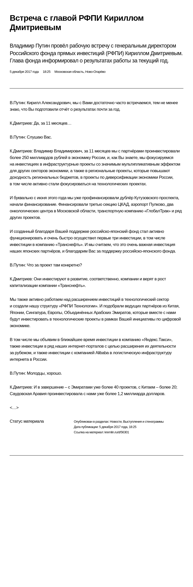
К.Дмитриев (21, 123)
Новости (115, 421)
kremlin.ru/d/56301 (116, 432)
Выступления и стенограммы (143, 421)
